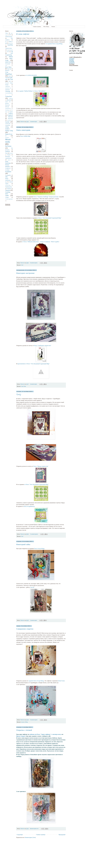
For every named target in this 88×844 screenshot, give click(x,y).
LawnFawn (9, 120)
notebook (7, 151)
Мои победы (46, 26)
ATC (6, 65)
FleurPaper (7, 110)
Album (11, 56)
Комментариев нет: (34, 828)
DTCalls (7, 106)
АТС (10, 34)
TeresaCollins (8, 185)
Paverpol (11, 153)
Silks (6, 176)
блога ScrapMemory (29, 506)
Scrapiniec (8, 171)
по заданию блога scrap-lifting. (54, 43)
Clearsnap (7, 91)
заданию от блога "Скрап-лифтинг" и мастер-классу (45, 734)
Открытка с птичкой (24, 730)
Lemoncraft (7, 123)
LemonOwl (7, 125)
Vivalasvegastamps (9, 199)
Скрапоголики (8, 48)
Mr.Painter (8, 146)
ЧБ (12, 51)
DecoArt (9, 100)
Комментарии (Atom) (30, 837)
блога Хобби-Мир (25, 136)
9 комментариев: (34, 719)
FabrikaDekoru (8, 108)
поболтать (11, 43)
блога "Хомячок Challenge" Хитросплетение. (46, 196)
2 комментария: (33, 620)
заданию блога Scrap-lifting (36, 681)
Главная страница (37, 26)
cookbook (11, 98)
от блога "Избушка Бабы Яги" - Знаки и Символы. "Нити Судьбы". (41, 241)
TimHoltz (9, 188)
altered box (8, 62)
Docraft (7, 103)
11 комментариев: (34, 534)
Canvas (9, 76)
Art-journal (7, 63)
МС (6, 41)
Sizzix (6, 178)
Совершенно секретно (24, 629)
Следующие (20, 834)
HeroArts (10, 116)
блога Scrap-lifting (39, 548)
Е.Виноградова (8, 36)
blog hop (9, 68)
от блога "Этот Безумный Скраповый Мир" (49, 218)
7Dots (6, 33)
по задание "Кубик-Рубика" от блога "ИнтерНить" (32, 91)
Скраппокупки (10, 50)
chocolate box (8, 88)
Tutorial (7, 190)
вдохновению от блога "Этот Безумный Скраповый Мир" (34, 363)
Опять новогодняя (23, 130)
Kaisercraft (10, 118)
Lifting (26, 722)
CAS (10, 81)
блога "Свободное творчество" (42, 345)
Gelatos (11, 111)
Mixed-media (8, 140)
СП (8, 51)
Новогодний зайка (23, 544)
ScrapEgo (7, 170)
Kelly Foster (61, 681)
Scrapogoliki (8, 175)
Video (7, 195)
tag (6, 181)
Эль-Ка (32, 587)
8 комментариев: (34, 262)
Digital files (8, 101)
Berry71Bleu (8, 67)
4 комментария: (33, 384)
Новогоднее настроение (25, 273)
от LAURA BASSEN (31, 75)
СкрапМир (10, 45)
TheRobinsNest (8, 187)
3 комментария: (33, 121)
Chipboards (7, 86)
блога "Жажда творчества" (41, 466)
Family (18, 394)
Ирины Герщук (20, 736)
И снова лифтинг (22, 34)
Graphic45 (10, 115)
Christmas (7, 89)
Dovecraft (7, 105)
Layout (22, 722)
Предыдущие (62, 834)
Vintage (7, 197)
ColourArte (8, 96)
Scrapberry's (8, 168)
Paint (25, 386)
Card (22, 265)
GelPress (10, 113)
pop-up (9, 159)
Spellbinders (8, 180)
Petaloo (9, 154)
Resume (53, 26)
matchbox (7, 137)
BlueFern (7, 70)
